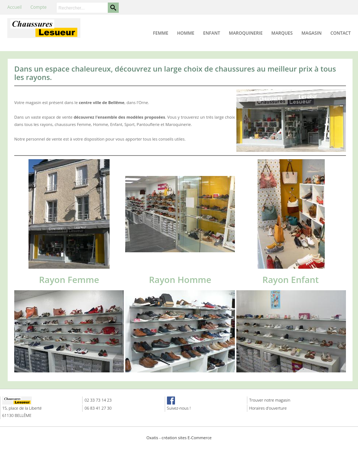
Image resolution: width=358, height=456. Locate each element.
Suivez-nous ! (179, 408)
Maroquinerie (246, 33)
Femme (160, 33)
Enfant (211, 33)
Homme (185, 33)
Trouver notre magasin (269, 400)
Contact (340, 33)
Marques (282, 33)
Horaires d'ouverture (268, 408)
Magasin (311, 33)
